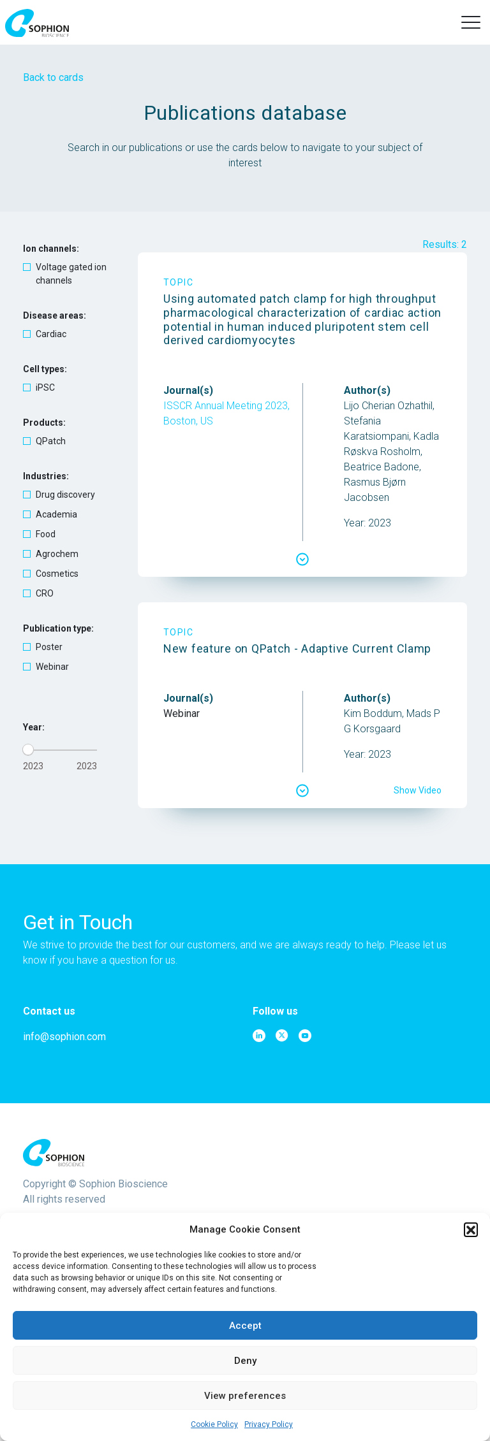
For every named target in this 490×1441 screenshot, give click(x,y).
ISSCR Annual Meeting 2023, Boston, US (226, 413)
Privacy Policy (268, 1424)
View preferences (245, 1395)
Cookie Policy (214, 1424)
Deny (245, 1360)
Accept (245, 1325)
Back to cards (53, 77)
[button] (470, 1229)
